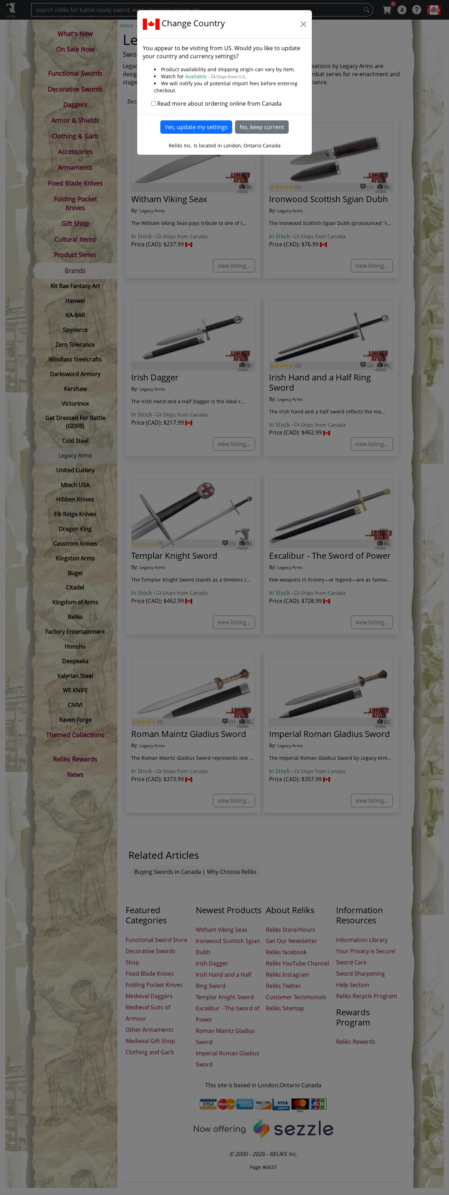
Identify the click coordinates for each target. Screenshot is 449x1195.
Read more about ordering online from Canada (219, 103)
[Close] (303, 24)
